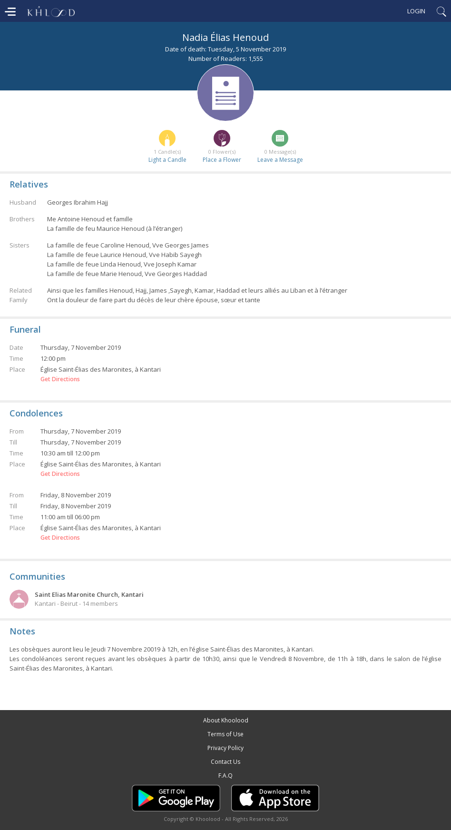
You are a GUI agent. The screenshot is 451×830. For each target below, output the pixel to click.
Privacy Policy (225, 748)
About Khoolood (225, 720)
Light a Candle (167, 160)
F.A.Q (225, 775)
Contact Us (225, 762)
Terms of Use (225, 734)
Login (416, 11)
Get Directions (60, 379)
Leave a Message (280, 160)
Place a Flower (222, 160)
